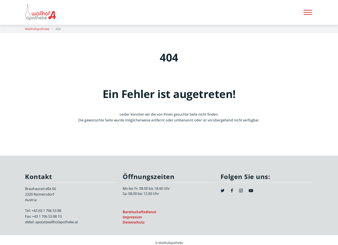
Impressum (132, 217)
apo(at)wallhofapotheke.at (56, 222)
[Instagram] (241, 191)
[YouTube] (251, 191)
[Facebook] (232, 191)
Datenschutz (134, 222)
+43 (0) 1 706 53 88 (46, 210)
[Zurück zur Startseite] (42, 12)
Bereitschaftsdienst (139, 212)
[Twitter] (223, 191)
